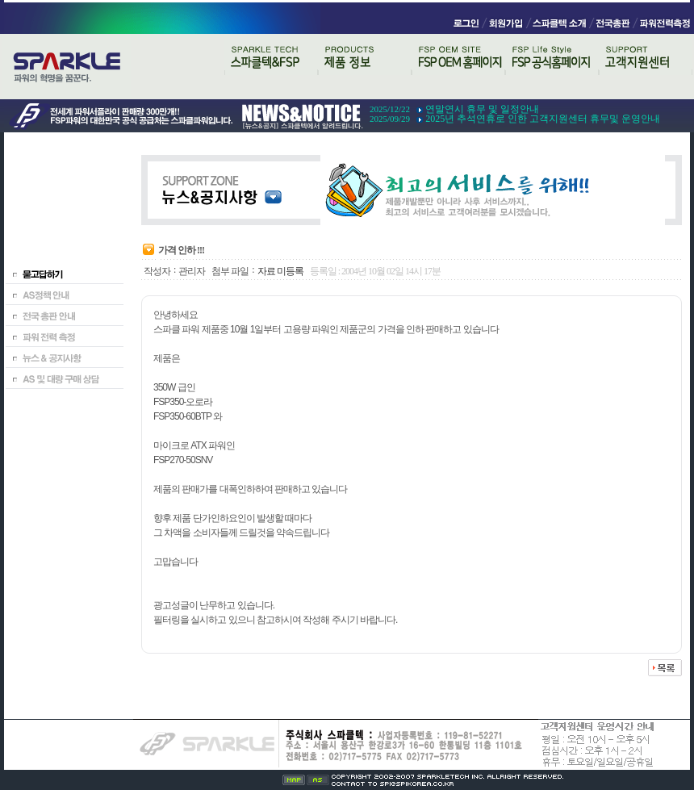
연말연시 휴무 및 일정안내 (482, 109)
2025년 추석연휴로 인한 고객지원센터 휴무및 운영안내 (542, 118)
